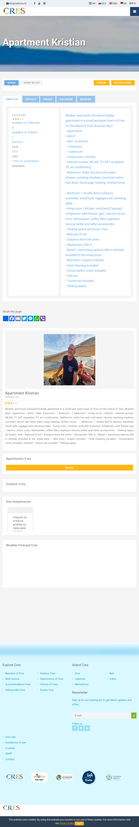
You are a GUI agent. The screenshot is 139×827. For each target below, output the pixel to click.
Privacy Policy (66, 823)
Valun (113, 678)
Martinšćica (81, 684)
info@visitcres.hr (16, 3)
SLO (102, 3)
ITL (133, 3)
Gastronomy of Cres (51, 678)
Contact (9, 759)
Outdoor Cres (47, 673)
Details (69, 467)
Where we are (32, 82)
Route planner (123, 82)
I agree (79, 823)
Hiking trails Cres (15, 690)
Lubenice (80, 678)
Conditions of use (15, 742)
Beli (112, 673)
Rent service (12, 678)
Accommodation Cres (18, 684)
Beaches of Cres (14, 673)
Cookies (10, 748)
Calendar (66, 99)
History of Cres (49, 684)
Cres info (10, 737)
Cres (77, 673)
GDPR (8, 753)
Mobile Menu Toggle (134, 11)
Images (11, 82)
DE (123, 3)
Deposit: (18, 142)
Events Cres (47, 690)
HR (92, 3)
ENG (113, 3)
